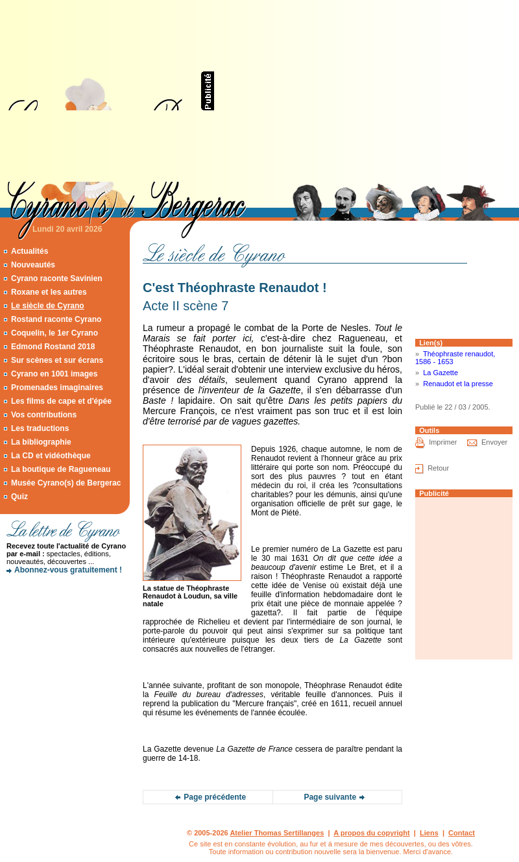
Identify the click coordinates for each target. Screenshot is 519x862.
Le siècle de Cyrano (47, 305)
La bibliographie (41, 442)
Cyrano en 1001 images (54, 373)
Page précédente (215, 797)
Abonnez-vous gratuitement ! (68, 569)
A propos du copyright (371, 833)
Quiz (19, 496)
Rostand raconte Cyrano (56, 319)
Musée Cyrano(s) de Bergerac (66, 482)
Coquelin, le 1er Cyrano (54, 333)
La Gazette (440, 372)
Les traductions (40, 428)
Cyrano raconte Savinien (57, 278)
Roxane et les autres (49, 292)
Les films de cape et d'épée (61, 401)
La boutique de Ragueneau (60, 469)
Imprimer (443, 442)
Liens (429, 833)
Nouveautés (33, 264)
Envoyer (494, 442)
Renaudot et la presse (458, 384)
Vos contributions (44, 414)
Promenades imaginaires (57, 387)
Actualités (29, 251)
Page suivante (330, 797)
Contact (461, 833)
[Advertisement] (356, 91)
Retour (438, 468)
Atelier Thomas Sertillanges (277, 833)
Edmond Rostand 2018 (53, 346)
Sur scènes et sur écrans (57, 360)
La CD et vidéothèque (51, 455)
